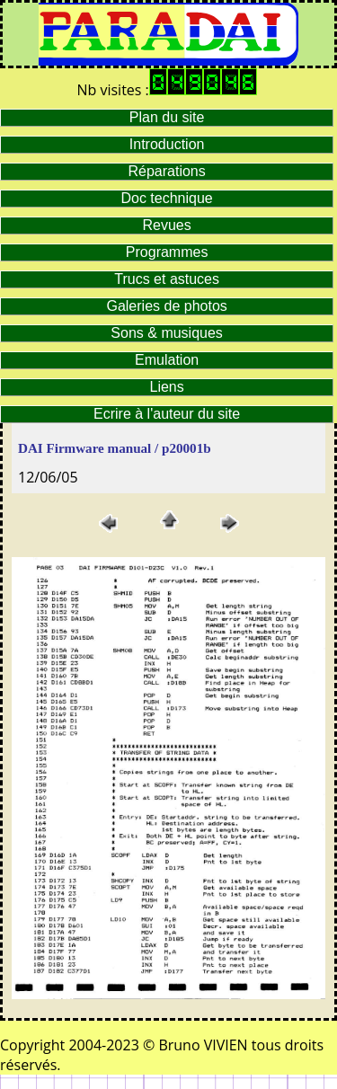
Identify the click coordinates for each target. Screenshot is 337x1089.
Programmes (167, 252)
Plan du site (167, 117)
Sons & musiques (167, 333)
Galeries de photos (166, 306)
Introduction (167, 144)
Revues (167, 225)
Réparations (166, 171)
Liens (167, 386)
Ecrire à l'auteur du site (166, 413)
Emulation (167, 359)
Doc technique (166, 198)
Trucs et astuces (166, 279)
